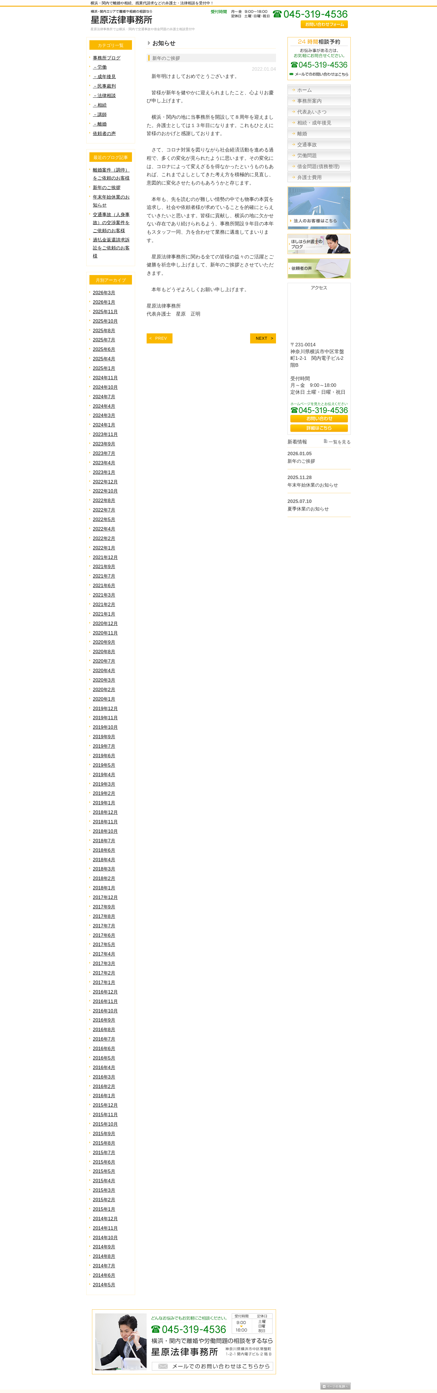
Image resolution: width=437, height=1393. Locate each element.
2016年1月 (104, 1065)
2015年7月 (104, 1120)
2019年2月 (104, 772)
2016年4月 (104, 1038)
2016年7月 (104, 1010)
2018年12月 (106, 790)
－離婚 (100, 121)
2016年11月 (106, 974)
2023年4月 (104, 451)
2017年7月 (104, 900)
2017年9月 (104, 882)
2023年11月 (106, 424)
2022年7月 (104, 497)
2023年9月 (104, 433)
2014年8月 (104, 1221)
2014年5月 (104, 1248)
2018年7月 (104, 818)
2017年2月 (104, 946)
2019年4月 (104, 754)
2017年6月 (104, 909)
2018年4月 (104, 836)
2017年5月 (104, 918)
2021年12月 (106, 543)
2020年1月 (104, 680)
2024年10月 (106, 378)
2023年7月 (104, 442)
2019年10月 (106, 708)
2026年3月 (104, 286)
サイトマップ (294, 1362)
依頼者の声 (105, 131)
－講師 (100, 112)
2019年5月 (104, 745)
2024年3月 (104, 405)
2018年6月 (104, 827)
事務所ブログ (107, 57)
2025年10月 (106, 314)
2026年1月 (104, 296)
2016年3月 (104, 1047)
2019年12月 (106, 690)
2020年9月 (104, 625)
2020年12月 (106, 607)
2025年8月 (104, 323)
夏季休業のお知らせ (309, 509)
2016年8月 (104, 1001)
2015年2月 (104, 1166)
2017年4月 (104, 928)
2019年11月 (106, 699)
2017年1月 (104, 955)
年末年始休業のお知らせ (314, 485)
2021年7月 (104, 561)
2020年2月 (104, 671)
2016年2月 (104, 1056)
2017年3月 (104, 937)
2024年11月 (106, 369)
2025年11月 (106, 305)
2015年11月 (106, 1083)
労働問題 (226, 1362)
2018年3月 (104, 845)
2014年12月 (106, 1184)
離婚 (191, 1362)
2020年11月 (106, 616)
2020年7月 (104, 644)
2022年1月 (104, 534)
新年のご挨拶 (167, 58)
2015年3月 (104, 1157)
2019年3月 (104, 763)
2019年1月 (104, 781)
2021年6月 (104, 570)
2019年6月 (104, 735)
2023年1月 (104, 461)
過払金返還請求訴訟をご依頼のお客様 (112, 242)
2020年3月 (104, 662)
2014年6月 (104, 1239)
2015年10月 (106, 1093)
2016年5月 (104, 1028)
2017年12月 (106, 873)
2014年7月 (104, 1230)
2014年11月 (106, 1193)
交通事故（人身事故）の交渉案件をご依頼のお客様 (112, 217)
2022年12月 (106, 470)
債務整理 (246, 1362)
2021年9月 (104, 552)
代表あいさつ (138, 1362)
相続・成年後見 (168, 1362)
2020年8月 (104, 634)
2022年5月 (104, 506)
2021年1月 (104, 598)
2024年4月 (104, 396)
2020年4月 (104, 653)
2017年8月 (104, 891)
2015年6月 (104, 1129)
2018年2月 (104, 854)
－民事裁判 (105, 85)
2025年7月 (104, 332)
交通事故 (206, 1362)
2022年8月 (104, 488)
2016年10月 (106, 983)
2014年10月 (106, 1203)
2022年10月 (106, 479)
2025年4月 (104, 350)
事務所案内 (113, 1362)
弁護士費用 (268, 1362)
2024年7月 (104, 387)
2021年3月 (104, 580)
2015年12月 (106, 1074)
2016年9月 (104, 992)
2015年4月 (104, 1147)
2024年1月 (104, 415)
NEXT (261, 338)
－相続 (100, 103)
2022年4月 (104, 515)
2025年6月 (104, 341)
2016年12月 (106, 964)
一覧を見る (340, 442)
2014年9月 (104, 1212)
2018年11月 (106, 799)
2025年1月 (104, 360)
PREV (161, 338)
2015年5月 (104, 1138)
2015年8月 (104, 1111)
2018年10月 (106, 809)
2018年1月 (104, 863)
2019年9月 (104, 717)
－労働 (100, 66)
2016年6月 (104, 1019)
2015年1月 (104, 1175)
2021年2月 (104, 589)
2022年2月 (104, 525)
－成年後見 (105, 75)
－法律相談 (105, 94)
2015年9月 (104, 1102)
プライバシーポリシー (330, 1362)
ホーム (93, 1362)
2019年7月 (104, 726)
